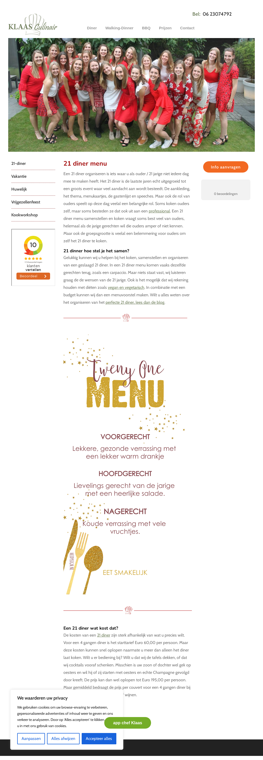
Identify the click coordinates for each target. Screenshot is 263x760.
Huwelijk (19, 189)
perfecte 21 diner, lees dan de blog (135, 302)
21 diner (103, 635)
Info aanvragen (226, 167)
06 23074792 (217, 14)
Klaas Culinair (46, 24)
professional (159, 211)
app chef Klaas (127, 723)
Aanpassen (31, 738)
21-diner (18, 163)
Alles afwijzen (63, 738)
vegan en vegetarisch (126, 287)
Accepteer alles (99, 738)
